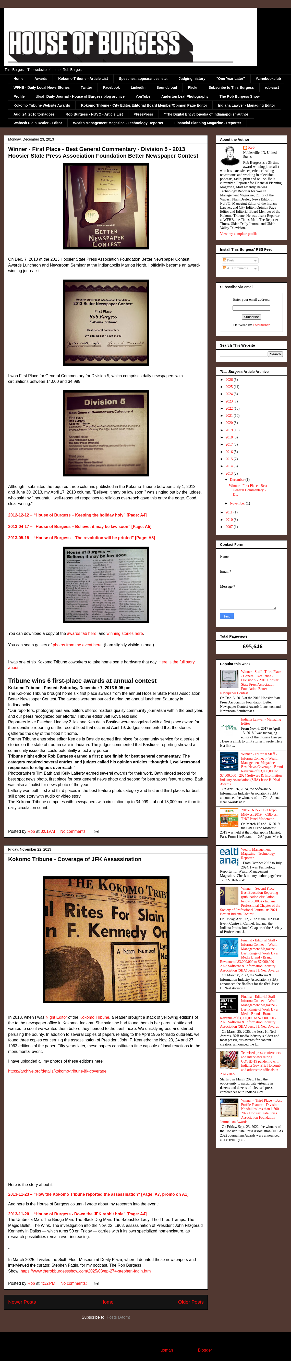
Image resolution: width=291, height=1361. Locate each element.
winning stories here (124, 633)
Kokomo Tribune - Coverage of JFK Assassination (74, 859)
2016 (230, 452)
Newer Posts (22, 1302)
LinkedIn (138, 87)
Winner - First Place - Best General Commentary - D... (248, 490)
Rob (251, 147)
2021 (230, 416)
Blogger (205, 1350)
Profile (19, 96)
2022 (230, 408)
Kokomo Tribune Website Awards (42, 105)
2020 (230, 423)
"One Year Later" (230, 79)
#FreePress (143, 114)
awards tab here (81, 633)
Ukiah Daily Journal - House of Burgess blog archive (80, 96)
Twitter (86, 87)
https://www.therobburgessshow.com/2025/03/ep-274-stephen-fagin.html (86, 1271)
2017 (230, 444)
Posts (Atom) (118, 1317)
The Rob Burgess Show (240, 96)
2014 (230, 466)
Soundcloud (166, 87)
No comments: (74, 831)
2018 (230, 437)
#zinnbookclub (268, 79)
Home (18, 79)
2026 (230, 380)
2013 (230, 473)
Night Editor (56, 1017)
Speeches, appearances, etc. (143, 79)
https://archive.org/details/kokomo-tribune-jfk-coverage (57, 1071)
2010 (230, 520)
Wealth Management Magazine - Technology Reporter (118, 123)
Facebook (111, 87)
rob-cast (272, 87)
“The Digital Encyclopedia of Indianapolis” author (206, 114)
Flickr (193, 87)
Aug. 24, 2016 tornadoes (34, 114)
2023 (230, 401)
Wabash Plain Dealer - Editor (38, 123)
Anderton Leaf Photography (185, 96)
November (238, 503)
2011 (230, 512)
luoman (166, 1350)
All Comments (235, 268)
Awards (40, 79)
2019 (230, 430)
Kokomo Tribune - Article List (83, 79)
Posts (229, 260)
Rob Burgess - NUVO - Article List (94, 114)
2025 (230, 387)
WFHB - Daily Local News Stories (42, 87)
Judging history (192, 79)
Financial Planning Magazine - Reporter (207, 123)
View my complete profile (239, 234)
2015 (230, 459)
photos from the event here (77, 645)
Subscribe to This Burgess (231, 87)
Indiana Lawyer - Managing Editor (246, 105)
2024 (230, 394)
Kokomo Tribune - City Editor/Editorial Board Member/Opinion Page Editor (144, 105)
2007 (230, 527)
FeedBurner (261, 325)
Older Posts (191, 1302)
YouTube (143, 96)
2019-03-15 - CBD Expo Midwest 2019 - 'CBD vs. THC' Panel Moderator (259, 814)
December (237, 480)
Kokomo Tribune (94, 1017)
